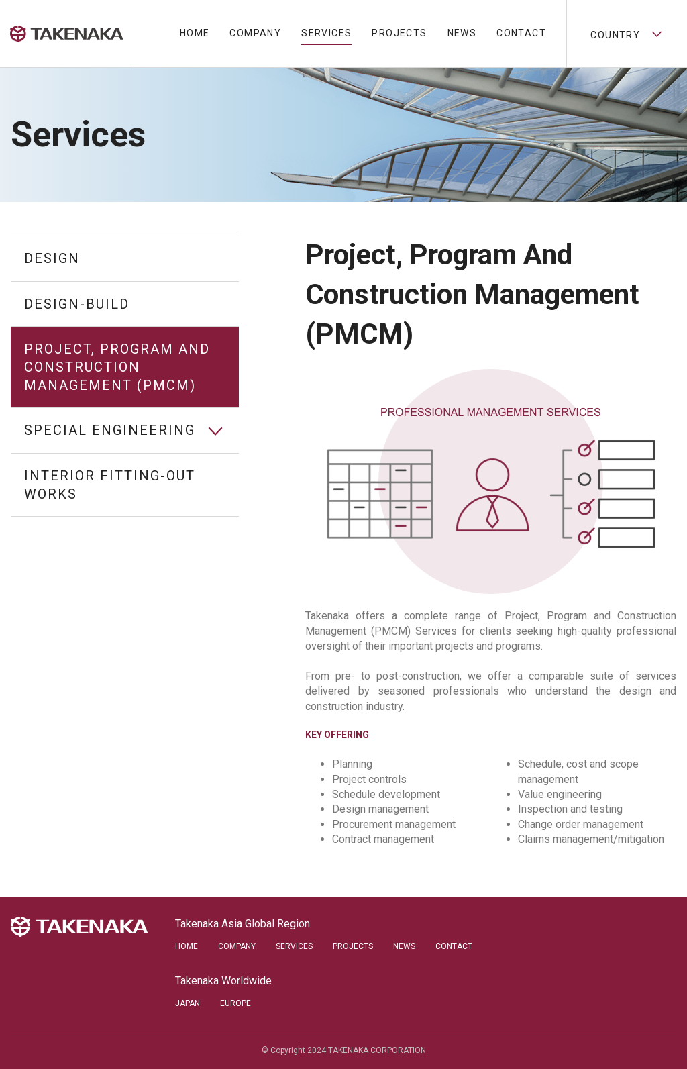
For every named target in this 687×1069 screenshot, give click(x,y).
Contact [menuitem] (521, 33)
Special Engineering (109, 430)
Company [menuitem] (255, 33)
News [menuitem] (462, 33)
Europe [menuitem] (235, 1003)
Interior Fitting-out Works (109, 485)
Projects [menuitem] (399, 33)
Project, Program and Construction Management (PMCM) (117, 367)
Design (52, 258)
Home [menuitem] (195, 33)
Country (626, 33)
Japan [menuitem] (187, 1003)
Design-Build (76, 304)
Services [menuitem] (326, 33)
